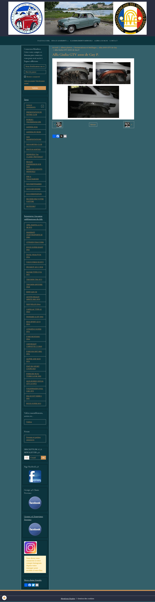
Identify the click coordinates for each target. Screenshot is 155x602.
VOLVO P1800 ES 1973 (35, 263)
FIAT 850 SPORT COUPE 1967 (32, 368)
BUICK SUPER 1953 (33, 404)
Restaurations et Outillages (85, 48)
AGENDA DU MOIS (101, 41)
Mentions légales (68, 599)
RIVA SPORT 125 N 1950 (33, 323)
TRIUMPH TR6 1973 (34, 280)
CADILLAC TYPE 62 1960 (34, 311)
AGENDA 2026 (32, 128)
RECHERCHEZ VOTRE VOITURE (35, 201)
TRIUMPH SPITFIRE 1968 (34, 286)
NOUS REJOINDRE (33, 190)
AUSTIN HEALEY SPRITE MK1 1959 (33, 298)
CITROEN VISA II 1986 (35, 243)
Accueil (55, 48)
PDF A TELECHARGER (32, 178)
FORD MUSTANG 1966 (33, 338)
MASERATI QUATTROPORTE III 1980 (34, 235)
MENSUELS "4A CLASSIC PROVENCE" (34, 156)
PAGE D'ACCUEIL (44, 41)
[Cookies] (4, 597)
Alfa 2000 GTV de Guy (108, 48)
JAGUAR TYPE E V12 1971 (34, 274)
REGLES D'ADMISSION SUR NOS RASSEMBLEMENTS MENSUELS (34, 167)
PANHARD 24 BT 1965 (34, 317)
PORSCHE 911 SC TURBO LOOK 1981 (33, 375)
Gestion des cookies (86, 599)
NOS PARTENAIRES (33, 185)
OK (43, 458)
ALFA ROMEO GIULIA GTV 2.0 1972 (34, 383)
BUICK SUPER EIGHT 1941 (34, 249)
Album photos (66, 48)
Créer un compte (29, 81)
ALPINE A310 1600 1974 (33, 360)
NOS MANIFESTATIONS (33, 139)
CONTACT (113, 41)
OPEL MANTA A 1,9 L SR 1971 (34, 226)
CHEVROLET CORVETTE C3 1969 (34, 346)
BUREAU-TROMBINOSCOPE (33, 121)
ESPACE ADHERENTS (59, 41)
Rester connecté (33, 77)
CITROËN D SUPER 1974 (33, 331)
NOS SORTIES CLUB (34, 145)
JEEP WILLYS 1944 (33, 305)
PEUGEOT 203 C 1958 (34, 268)
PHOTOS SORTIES (33, 150)
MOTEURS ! (30, 207)
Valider (35, 88)
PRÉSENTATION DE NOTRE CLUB (34, 114)
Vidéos (29, 423)
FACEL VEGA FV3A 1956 (33, 256)
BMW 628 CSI (31, 292)
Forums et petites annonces (33, 439)
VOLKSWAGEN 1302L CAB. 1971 (34, 390)
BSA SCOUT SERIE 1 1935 (34, 398)
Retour (93, 125)
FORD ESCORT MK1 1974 (34, 353)
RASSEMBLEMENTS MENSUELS (81, 41)
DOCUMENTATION (34, 195)
